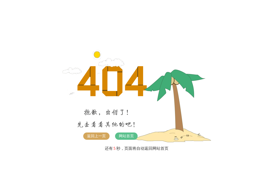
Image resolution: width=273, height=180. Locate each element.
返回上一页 (96, 136)
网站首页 (126, 136)
